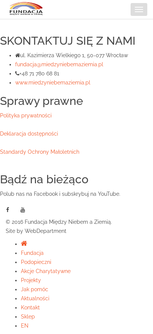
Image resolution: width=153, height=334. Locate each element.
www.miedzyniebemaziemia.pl (52, 83)
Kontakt (30, 307)
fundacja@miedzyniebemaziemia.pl (59, 64)
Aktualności (35, 298)
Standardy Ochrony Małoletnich (39, 152)
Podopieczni (36, 262)
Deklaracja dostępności (29, 134)
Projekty (31, 280)
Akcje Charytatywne (46, 271)
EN (24, 326)
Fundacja (32, 253)
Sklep (28, 317)
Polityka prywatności (26, 115)
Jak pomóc (34, 289)
